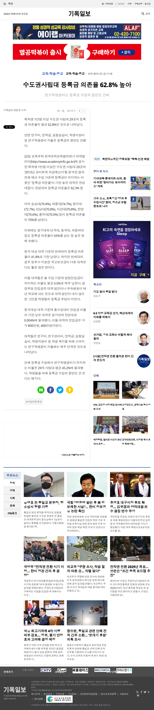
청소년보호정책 (108, 694)
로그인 (147, 3)
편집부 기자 (20, 110)
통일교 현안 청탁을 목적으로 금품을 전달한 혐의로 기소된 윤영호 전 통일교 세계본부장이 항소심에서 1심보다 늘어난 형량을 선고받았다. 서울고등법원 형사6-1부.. (44, 519)
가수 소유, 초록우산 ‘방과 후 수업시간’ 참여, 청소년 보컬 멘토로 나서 (110, 202)
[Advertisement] (122, 130)
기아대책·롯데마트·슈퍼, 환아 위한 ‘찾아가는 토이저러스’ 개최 (109, 182)
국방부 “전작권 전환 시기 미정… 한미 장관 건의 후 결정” (44, 571)
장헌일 (96, 343)
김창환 (96, 321)
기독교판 (109, 3)
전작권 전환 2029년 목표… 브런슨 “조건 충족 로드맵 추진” (130, 571)
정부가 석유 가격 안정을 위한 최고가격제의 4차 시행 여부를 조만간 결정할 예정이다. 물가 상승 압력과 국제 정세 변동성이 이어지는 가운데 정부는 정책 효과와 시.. (44, 652)
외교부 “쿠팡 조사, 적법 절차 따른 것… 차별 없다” (86, 569)
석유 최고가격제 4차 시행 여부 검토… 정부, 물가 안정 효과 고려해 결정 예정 (43, 635)
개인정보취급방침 (88, 694)
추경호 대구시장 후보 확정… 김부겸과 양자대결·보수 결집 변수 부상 (129, 506)
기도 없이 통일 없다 (105, 292)
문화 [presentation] (12, 505)
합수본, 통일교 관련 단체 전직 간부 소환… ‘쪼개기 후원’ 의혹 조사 (86, 635)
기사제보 (72, 694)
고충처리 (124, 694)
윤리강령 (38, 698)
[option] (107, 396)
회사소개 (35, 694)
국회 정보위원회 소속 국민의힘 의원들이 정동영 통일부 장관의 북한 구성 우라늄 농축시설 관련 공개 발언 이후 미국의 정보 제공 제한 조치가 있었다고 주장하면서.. (87, 523)
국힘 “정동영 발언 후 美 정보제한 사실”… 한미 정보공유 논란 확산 (86, 506)
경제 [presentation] (12, 490)
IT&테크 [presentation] (12, 513)
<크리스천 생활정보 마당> (73, 454)
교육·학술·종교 (52, 73)
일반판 (121, 3)
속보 (97, 159)
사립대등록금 (34, 401)
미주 (130, 3)
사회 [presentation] (12, 498)
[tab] (12, 483)
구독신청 (138, 3)
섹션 (8, 4)
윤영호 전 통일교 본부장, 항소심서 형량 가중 (43, 504)
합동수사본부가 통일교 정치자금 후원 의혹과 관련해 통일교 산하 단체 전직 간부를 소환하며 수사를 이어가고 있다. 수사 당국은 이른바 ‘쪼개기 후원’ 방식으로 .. (87, 652)
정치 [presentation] (12, 483)
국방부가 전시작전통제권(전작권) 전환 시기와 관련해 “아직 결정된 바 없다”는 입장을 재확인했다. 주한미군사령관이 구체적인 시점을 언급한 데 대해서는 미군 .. (44, 588)
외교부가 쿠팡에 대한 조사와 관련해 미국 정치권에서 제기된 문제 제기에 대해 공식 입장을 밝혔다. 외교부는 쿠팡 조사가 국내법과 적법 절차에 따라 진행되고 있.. (86, 583)
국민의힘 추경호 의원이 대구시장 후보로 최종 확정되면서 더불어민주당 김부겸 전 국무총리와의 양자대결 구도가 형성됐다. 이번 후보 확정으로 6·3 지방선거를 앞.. (130, 523)
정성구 (96, 296)
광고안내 (47, 694)
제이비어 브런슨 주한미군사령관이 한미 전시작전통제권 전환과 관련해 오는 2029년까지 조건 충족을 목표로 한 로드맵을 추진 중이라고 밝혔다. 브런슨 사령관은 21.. (130, 588)
